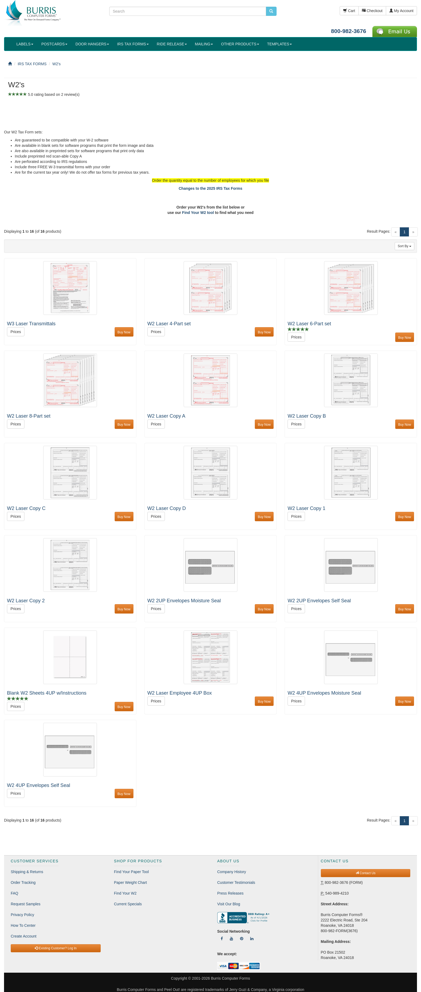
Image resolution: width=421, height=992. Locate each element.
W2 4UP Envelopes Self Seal (38, 785)
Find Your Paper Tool (131, 872)
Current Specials (128, 904)
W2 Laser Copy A (166, 416)
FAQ (14, 893)
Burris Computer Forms (230, 978)
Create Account (24, 936)
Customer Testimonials (236, 882)
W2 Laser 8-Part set (28, 416)
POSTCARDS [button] (54, 44)
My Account (401, 11)
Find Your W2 (125, 893)
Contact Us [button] (365, 873)
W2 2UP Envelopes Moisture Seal (184, 600)
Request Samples (26, 904)
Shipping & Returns (27, 872)
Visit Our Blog (228, 904)
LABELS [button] (24, 44)
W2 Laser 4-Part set (169, 323)
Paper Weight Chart (130, 882)
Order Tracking (23, 882)
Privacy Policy (22, 915)
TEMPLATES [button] (279, 44)
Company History (231, 872)
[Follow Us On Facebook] (221, 938)
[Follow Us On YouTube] (231, 938)
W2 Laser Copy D (166, 508)
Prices (15, 332)
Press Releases (230, 893)
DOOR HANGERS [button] (92, 44)
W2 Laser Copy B (307, 416)
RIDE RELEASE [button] (172, 44)
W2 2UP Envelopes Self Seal (319, 600)
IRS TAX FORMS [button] (133, 44)
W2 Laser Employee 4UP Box (179, 693)
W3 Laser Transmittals (31, 323)
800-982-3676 (348, 31)
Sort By (404, 246)
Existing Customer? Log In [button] (56, 948)
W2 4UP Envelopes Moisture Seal (324, 693)
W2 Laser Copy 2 (26, 600)
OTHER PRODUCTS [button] (240, 44)
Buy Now (124, 332)
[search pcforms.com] (271, 11)
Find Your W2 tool (198, 212)
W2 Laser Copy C (26, 508)
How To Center (23, 925)
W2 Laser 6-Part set (309, 323)
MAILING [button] (204, 44)
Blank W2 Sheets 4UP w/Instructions (46, 693)
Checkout (372, 11)
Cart (349, 11)
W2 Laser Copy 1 (306, 508)
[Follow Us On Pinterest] (242, 938)
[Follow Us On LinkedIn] (252, 938)
